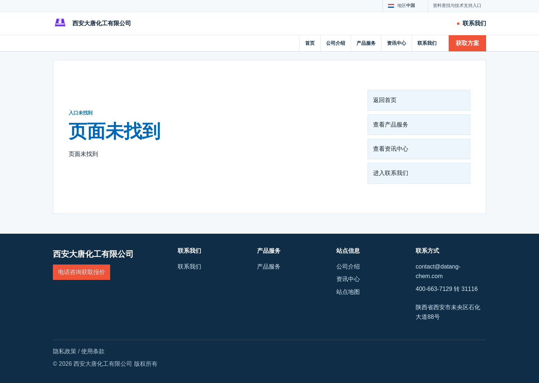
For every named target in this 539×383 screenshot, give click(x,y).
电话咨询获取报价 (81, 272)
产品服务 (366, 43)
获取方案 (467, 43)
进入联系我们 (390, 173)
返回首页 (385, 100)
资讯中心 (396, 43)
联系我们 (427, 43)
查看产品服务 (390, 124)
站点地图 (348, 292)
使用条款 (93, 351)
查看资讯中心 (390, 149)
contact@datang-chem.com (438, 271)
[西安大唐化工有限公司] (92, 23)
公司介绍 (335, 43)
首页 (310, 43)
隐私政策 (64, 351)
